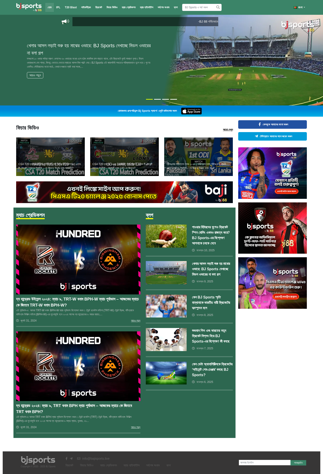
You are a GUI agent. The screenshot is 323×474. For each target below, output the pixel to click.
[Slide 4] (173, 99)
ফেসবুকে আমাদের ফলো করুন (272, 124)
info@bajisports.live (93, 458)
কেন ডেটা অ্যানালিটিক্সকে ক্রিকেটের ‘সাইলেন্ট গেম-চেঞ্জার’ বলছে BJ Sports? (212, 369)
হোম (50, 7)
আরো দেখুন (228, 129)
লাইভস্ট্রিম (86, 7)
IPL (58, 7)
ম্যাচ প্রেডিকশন (128, 7)
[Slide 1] (149, 99)
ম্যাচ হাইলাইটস (146, 7)
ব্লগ (176, 7)
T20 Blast (71, 7)
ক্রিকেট (98, 7)
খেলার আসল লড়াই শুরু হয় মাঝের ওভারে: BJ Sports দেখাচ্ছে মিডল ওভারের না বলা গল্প (211, 269)
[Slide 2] (157, 99)
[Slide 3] (165, 99)
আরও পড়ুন (35, 75)
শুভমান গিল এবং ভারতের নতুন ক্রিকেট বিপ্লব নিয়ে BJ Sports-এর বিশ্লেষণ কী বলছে (210, 336)
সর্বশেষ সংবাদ (163, 7)
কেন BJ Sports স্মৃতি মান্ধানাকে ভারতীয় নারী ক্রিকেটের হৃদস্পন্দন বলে (211, 302)
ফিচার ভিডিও (112, 7)
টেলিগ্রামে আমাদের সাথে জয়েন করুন (272, 136)
